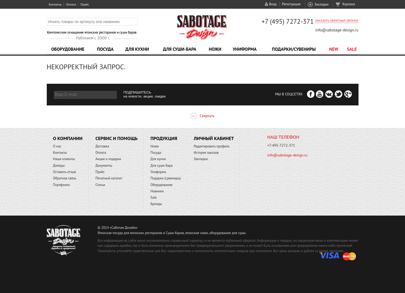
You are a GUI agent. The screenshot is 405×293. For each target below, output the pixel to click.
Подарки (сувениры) (166, 178)
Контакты (55, 4)
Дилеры (59, 165)
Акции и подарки (108, 159)
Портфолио (61, 185)
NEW (333, 49)
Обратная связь (64, 178)
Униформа (245, 49)
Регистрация (291, 4)
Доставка (102, 146)
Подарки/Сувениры (294, 49)
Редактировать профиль (212, 146)
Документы (103, 165)
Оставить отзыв (64, 172)
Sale (352, 49)
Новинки (157, 191)
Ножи (215, 49)
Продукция (164, 138)
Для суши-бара (179, 49)
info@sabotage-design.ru (336, 29)
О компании (68, 138)
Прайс (84, 4)
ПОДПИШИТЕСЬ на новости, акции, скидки (144, 94)
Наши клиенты (64, 159)
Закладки (321, 4)
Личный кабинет (214, 138)
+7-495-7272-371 (281, 145)
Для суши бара (162, 165)
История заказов (206, 152)
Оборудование (68, 49)
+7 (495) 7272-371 (288, 21)
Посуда (105, 49)
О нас (57, 146)
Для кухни (137, 49)
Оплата (71, 4)
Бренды (156, 204)
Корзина (348, 4)
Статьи (100, 185)
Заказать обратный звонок (336, 20)
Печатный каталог (108, 178)
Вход (272, 4)
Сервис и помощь (116, 138)
